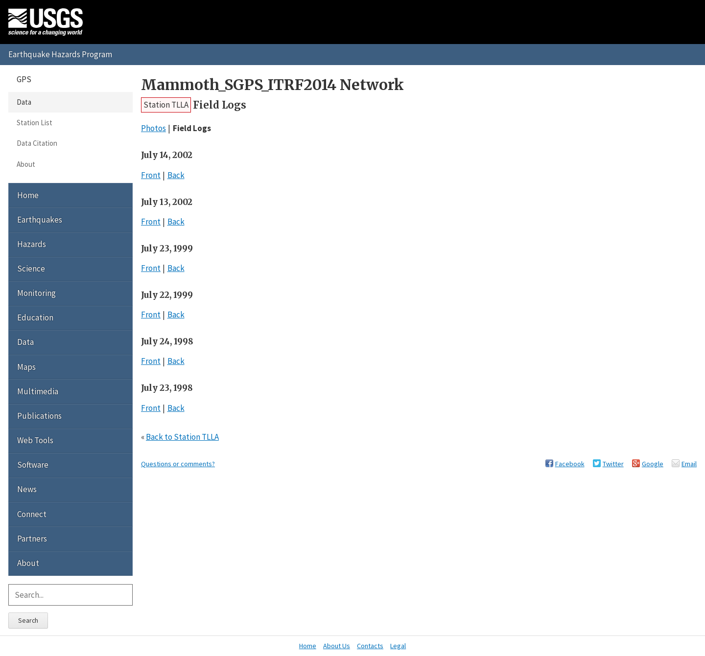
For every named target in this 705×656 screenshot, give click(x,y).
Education (35, 317)
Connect (32, 514)
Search (28, 620)
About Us (336, 645)
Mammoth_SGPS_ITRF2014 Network (272, 85)
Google (652, 463)
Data (24, 102)
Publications (39, 415)
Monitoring (36, 293)
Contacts (370, 645)
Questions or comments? (178, 463)
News (27, 489)
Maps (26, 367)
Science (31, 268)
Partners (32, 538)
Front (151, 175)
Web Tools (35, 440)
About (26, 164)
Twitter (613, 463)
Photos (153, 128)
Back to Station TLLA (182, 436)
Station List (34, 122)
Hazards (31, 244)
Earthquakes (39, 219)
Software (32, 464)
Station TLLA (165, 104)
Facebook (570, 463)
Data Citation (37, 143)
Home (28, 195)
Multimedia (37, 391)
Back (176, 175)
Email (689, 463)
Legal (398, 645)
